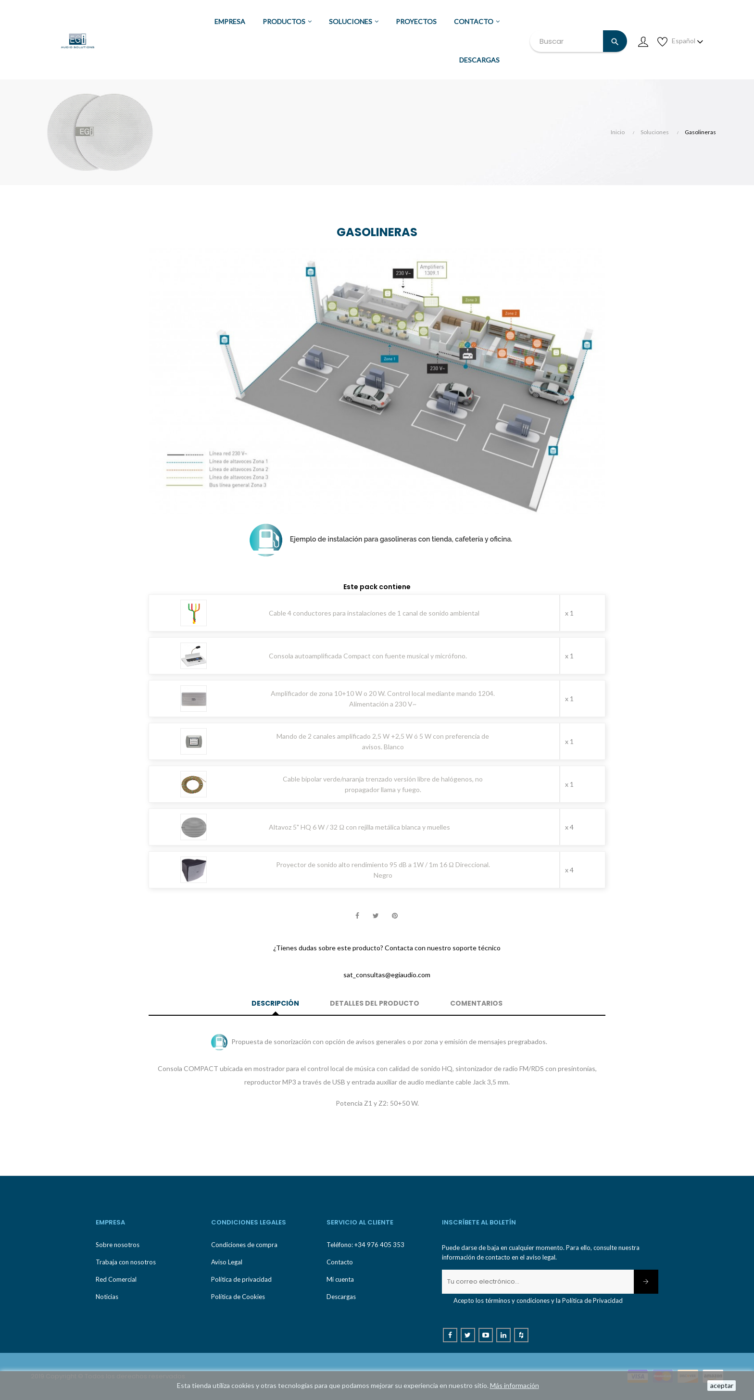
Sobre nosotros (117, 1245)
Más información (514, 1385)
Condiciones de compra (244, 1245)
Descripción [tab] (275, 1003)
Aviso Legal (226, 1262)
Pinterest (395, 916)
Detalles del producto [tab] (374, 1003)
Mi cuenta (340, 1279)
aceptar (721, 1385)
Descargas (341, 1296)
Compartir (357, 916)
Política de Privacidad (592, 1300)
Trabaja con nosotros (126, 1262)
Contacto (340, 1262)
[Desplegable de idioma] (688, 41)
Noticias (107, 1296)
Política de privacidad (241, 1279)
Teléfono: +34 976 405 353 (365, 1245)
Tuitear (376, 916)
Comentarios (476, 1003)
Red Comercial (116, 1279)
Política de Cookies (238, 1296)
